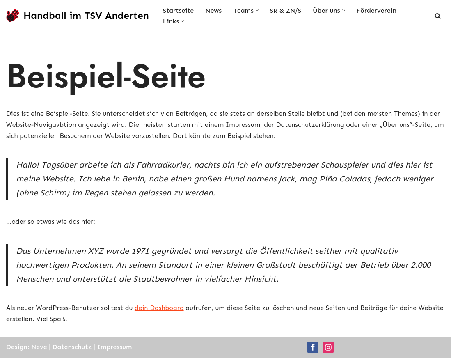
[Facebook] (312, 347)
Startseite (178, 10)
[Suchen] (438, 16)
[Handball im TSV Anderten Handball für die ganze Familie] (77, 15)
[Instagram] (328, 347)
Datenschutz (72, 347)
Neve (39, 347)
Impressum (114, 347)
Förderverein (376, 10)
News (213, 10)
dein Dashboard (159, 308)
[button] (257, 10)
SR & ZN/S (285, 10)
